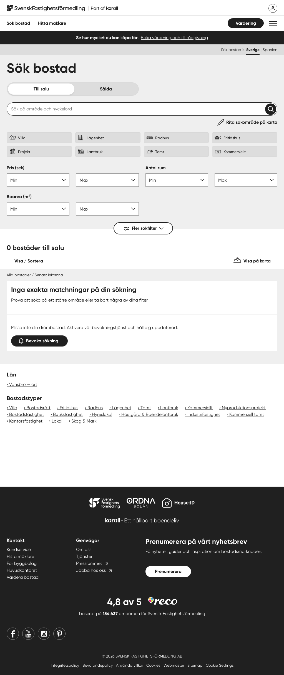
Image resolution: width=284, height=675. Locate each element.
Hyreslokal (102, 414)
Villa (13, 407)
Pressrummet (89, 563)
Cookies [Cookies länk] (153, 665)
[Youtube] (28, 634)
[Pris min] (38, 180)
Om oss (83, 549)
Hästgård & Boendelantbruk (149, 414)
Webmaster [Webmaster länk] (174, 665)
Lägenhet (121, 407)
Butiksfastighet (68, 414)
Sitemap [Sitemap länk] (195, 665)
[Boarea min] (38, 209)
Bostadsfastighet (26, 414)
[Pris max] (107, 180)
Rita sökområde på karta (251, 122)
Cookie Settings (219, 665)
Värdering (246, 23)
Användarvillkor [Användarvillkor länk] (130, 665)
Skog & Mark (84, 421)
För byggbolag (22, 563)
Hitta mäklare (20, 556)
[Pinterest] (59, 634)
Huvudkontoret (22, 570)
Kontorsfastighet (25, 421)
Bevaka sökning (39, 339)
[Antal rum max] (246, 180)
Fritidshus (69, 407)
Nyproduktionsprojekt (244, 407)
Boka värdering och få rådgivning (174, 37)
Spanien (270, 50)
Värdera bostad (23, 577)
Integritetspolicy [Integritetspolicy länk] (65, 665)
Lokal (57, 421)
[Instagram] (44, 634)
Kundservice (19, 549)
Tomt (145, 407)
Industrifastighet (203, 414)
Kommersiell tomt (246, 414)
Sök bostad (18, 23)
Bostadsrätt (38, 407)
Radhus (95, 407)
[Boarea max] (107, 209)
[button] (273, 23)
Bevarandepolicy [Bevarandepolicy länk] (98, 665)
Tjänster (84, 556)
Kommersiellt (200, 407)
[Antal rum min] (176, 180)
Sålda (106, 89)
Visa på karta (257, 261)
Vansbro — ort (23, 384)
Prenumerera (168, 571)
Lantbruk (169, 407)
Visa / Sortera (28, 261)
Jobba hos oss (91, 570)
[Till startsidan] (62, 8)
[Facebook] (13, 634)
